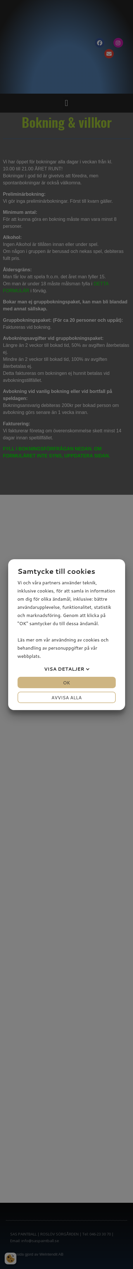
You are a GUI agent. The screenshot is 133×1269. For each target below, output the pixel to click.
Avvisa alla (66, 697)
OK (66, 682)
